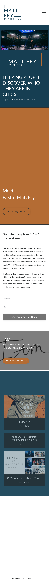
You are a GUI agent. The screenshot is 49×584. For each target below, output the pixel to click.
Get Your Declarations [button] (24, 317)
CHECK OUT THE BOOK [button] (16, 361)
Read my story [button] (16, 211)
